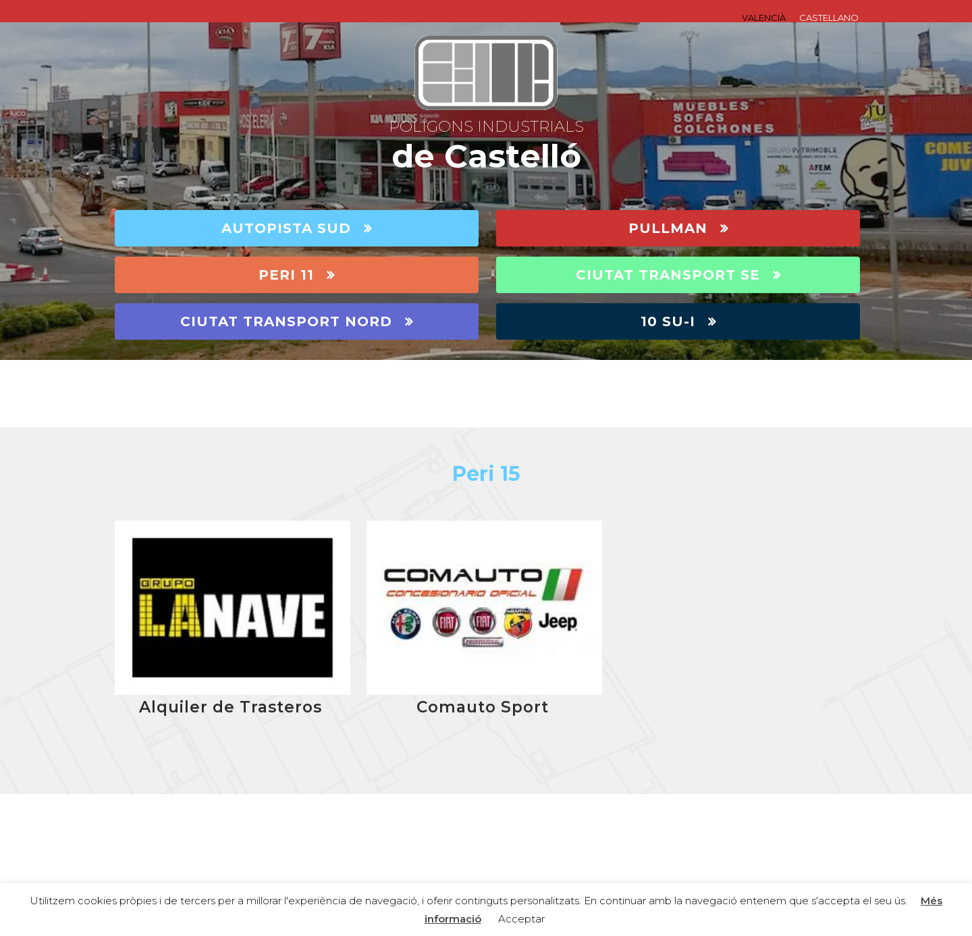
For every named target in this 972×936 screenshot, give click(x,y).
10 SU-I (678, 321)
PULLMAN (678, 228)
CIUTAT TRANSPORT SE (678, 275)
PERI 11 (297, 275)
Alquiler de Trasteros (230, 707)
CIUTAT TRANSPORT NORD (296, 321)
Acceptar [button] (521, 918)
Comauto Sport (482, 707)
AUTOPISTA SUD (296, 228)
